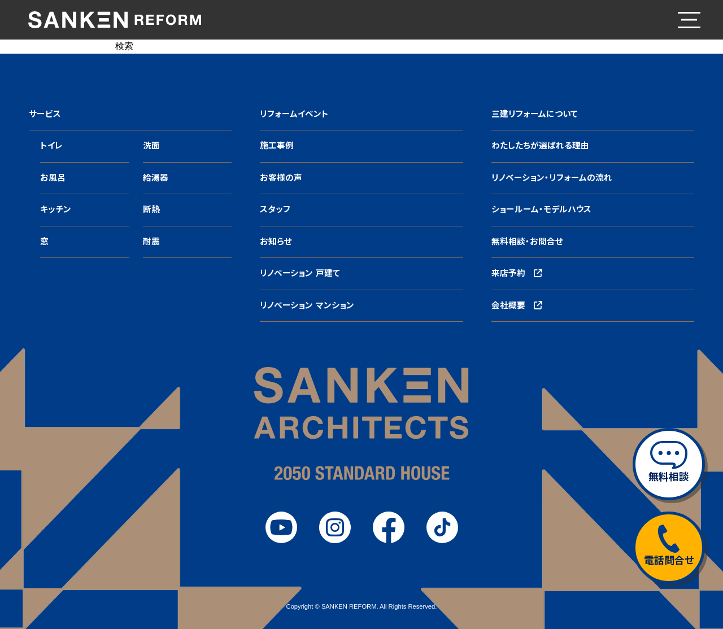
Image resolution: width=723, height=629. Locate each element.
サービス (45, 114)
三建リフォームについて (534, 114)
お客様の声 (281, 177)
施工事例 (277, 145)
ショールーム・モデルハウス (541, 209)
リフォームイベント (294, 114)
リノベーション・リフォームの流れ (551, 177)
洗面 (151, 145)
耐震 (151, 241)
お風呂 (53, 177)
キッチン (55, 209)
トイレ (51, 145)
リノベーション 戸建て (299, 273)
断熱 (151, 209)
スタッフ (275, 209)
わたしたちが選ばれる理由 (540, 145)
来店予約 (516, 273)
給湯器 (155, 177)
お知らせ (276, 241)
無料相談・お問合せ (527, 241)
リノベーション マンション (307, 305)
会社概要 (516, 305)
